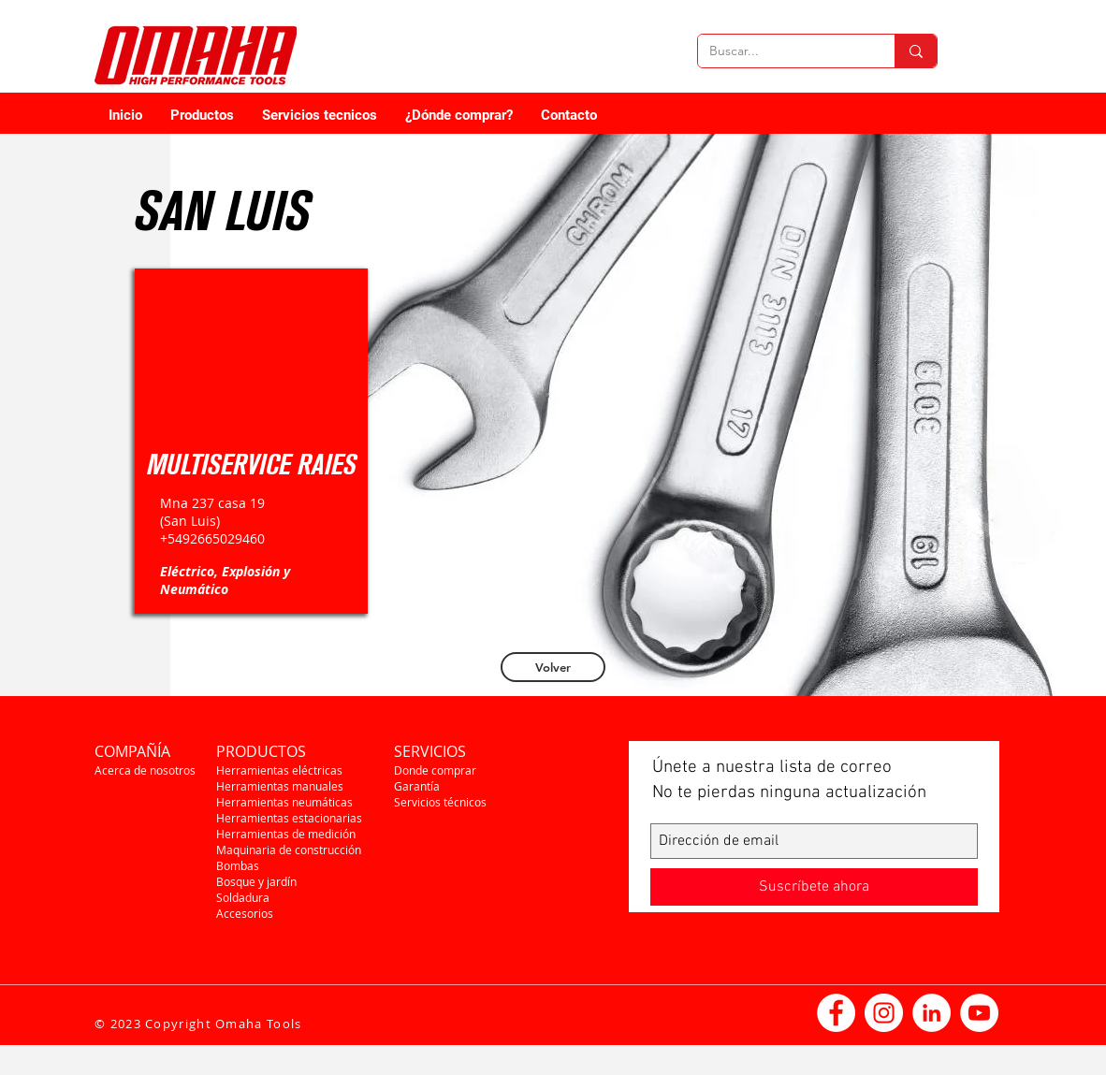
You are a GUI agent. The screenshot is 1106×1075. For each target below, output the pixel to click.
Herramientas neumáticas (284, 801)
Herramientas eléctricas (279, 770)
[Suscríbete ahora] (814, 887)
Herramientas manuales (279, 785)
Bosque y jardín (256, 881)
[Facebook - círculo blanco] (836, 1013)
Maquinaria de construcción (288, 849)
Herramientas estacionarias (289, 817)
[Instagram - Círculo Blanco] (884, 1013)
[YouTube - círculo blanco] (979, 1013)
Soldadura (242, 897)
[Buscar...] (782, 51)
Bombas (237, 865)
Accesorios (244, 913)
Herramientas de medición (286, 833)
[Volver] (553, 667)
